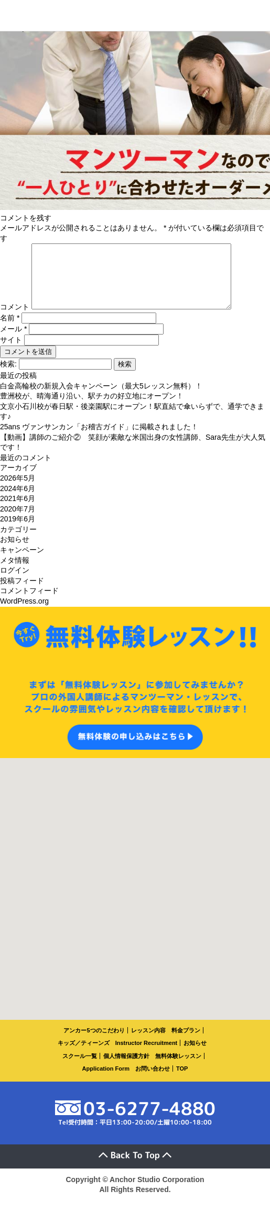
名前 (9, 330)
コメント (14, 319)
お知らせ (14, 552)
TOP (182, 1081)
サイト (11, 352)
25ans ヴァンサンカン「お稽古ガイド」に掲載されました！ (99, 439)
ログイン (14, 582)
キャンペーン (22, 562)
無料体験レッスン (178, 1068)
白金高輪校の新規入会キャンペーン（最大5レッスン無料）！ (101, 398)
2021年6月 (17, 511)
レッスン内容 (148, 1043)
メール (13, 341)
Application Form (105, 1081)
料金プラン (185, 1043)
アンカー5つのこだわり (93, 1043)
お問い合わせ (152, 1081)
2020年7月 (17, 521)
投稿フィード (22, 593)
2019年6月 (17, 531)
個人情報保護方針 (126, 1068)
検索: (8, 376)
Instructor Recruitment (146, 1055)
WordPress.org (24, 613)
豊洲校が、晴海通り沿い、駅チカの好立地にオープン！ (91, 408)
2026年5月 (17, 490)
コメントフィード (29, 603)
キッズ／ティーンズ (84, 1055)
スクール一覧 (79, 1068)
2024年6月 (17, 501)
